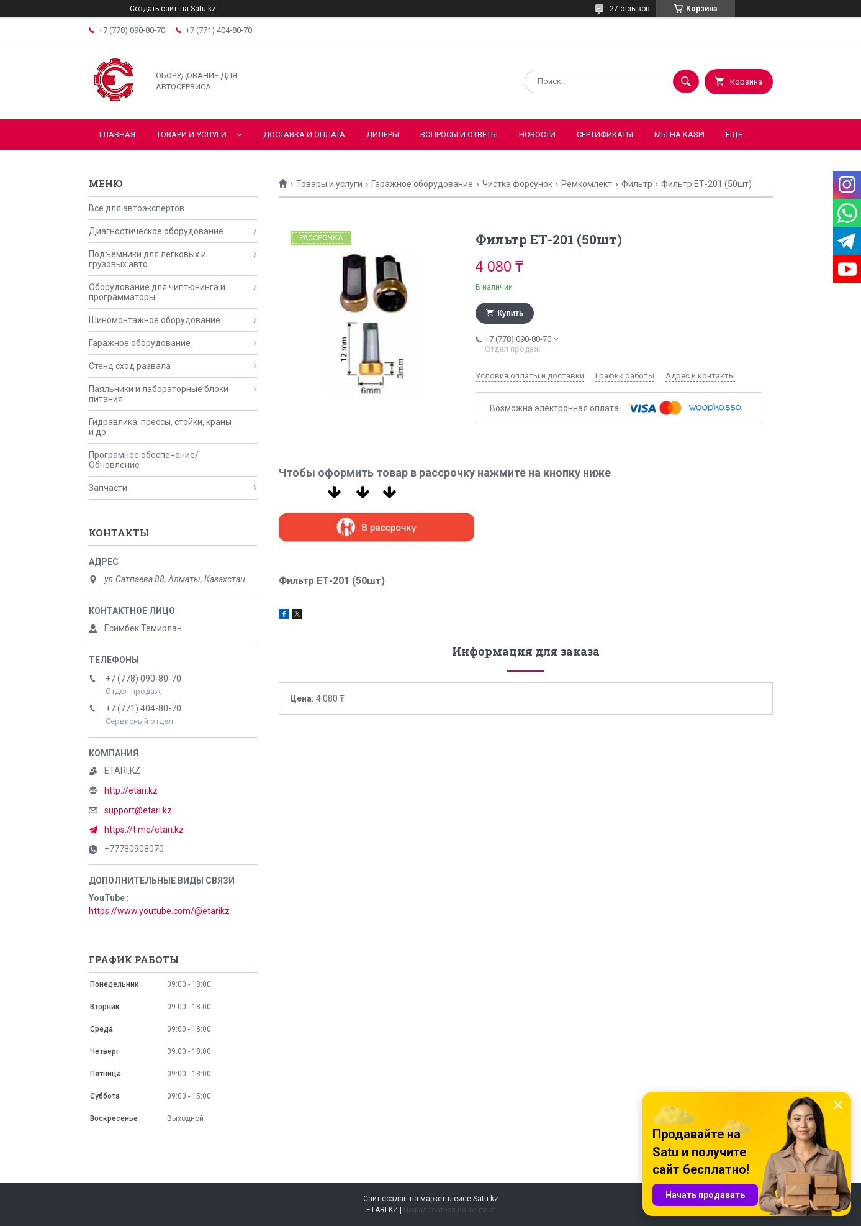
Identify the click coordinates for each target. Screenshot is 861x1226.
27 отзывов (630, 8)
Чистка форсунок (517, 184)
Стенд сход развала (130, 366)
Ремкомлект (586, 184)
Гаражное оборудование (422, 184)
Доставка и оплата (304, 134)
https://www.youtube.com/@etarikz (159, 911)
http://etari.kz (131, 790)
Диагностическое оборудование (156, 231)
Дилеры (382, 134)
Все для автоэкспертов (136, 208)
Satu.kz (485, 1198)
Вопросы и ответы (459, 134)
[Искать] (686, 81)
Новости (537, 134)
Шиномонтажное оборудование (154, 320)
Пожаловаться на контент (449, 1209)
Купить (511, 313)
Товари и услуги (191, 134)
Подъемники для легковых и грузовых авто (147, 259)
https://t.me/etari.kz (144, 830)
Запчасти (108, 488)
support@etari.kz (138, 810)
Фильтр (636, 184)
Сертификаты (605, 134)
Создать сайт (153, 8)
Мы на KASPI (679, 134)
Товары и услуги (329, 184)
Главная (117, 134)
